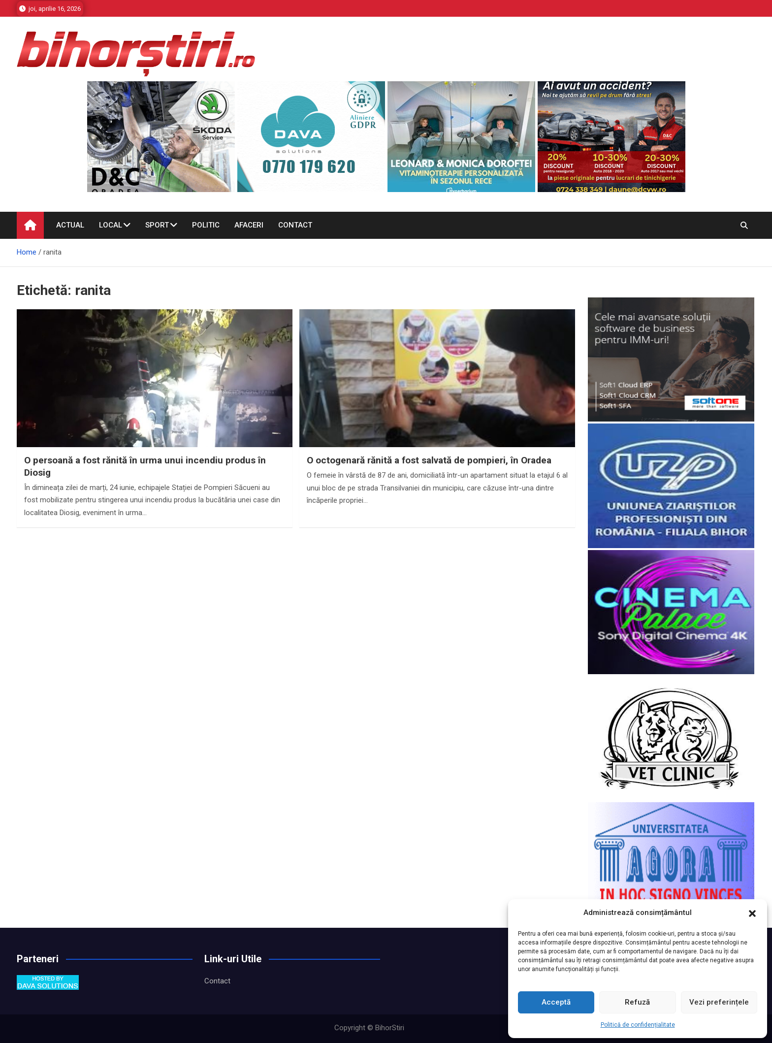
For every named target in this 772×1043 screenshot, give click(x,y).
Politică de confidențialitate (638, 1024)
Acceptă (556, 1002)
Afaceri (248, 225)
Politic (206, 225)
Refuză (637, 1002)
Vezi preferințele (719, 1002)
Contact (295, 225)
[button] (752, 913)
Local (110, 225)
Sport (157, 225)
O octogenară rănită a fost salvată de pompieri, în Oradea (429, 460)
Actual (70, 225)
